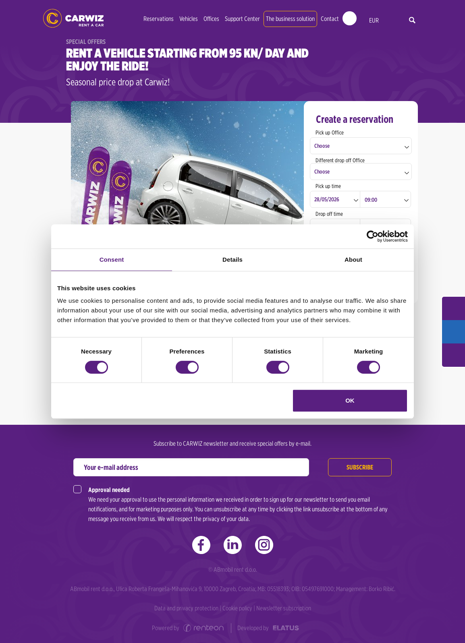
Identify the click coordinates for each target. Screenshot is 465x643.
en (390, 20)
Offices (211, 19)
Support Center (242, 19)
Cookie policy (237, 608)
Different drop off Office (340, 160)
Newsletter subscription (283, 608)
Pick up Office (330, 132)
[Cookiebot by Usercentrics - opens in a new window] (372, 236)
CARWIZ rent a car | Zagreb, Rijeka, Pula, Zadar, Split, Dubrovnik (73, 18)
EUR (374, 20)
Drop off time (329, 214)
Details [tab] (232, 259)
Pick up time (328, 186)
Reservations (158, 19)
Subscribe (360, 467)
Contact (330, 19)
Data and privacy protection (186, 608)
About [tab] (353, 259)
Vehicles (188, 19)
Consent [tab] (112, 259)
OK (350, 400)
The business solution (290, 19)
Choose (322, 146)
